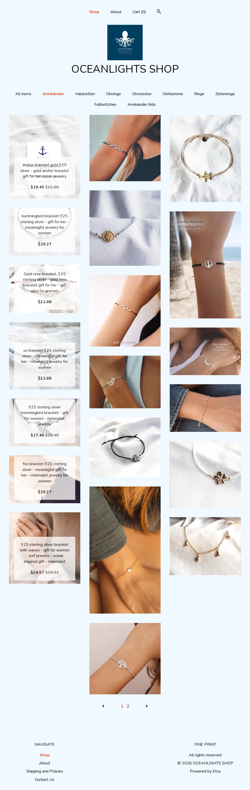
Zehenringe (225, 94)
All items (23, 94)
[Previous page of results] (104, 706)
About (115, 12)
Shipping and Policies (44, 771)
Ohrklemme (173, 94)
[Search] (159, 12)
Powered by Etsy (205, 771)
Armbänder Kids (142, 104)
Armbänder (53, 94)
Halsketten (85, 94)
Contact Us (44, 779)
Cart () (139, 12)
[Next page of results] (146, 706)
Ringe (199, 94)
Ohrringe (113, 94)
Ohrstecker (142, 94)
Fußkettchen (105, 104)
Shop (94, 12)
